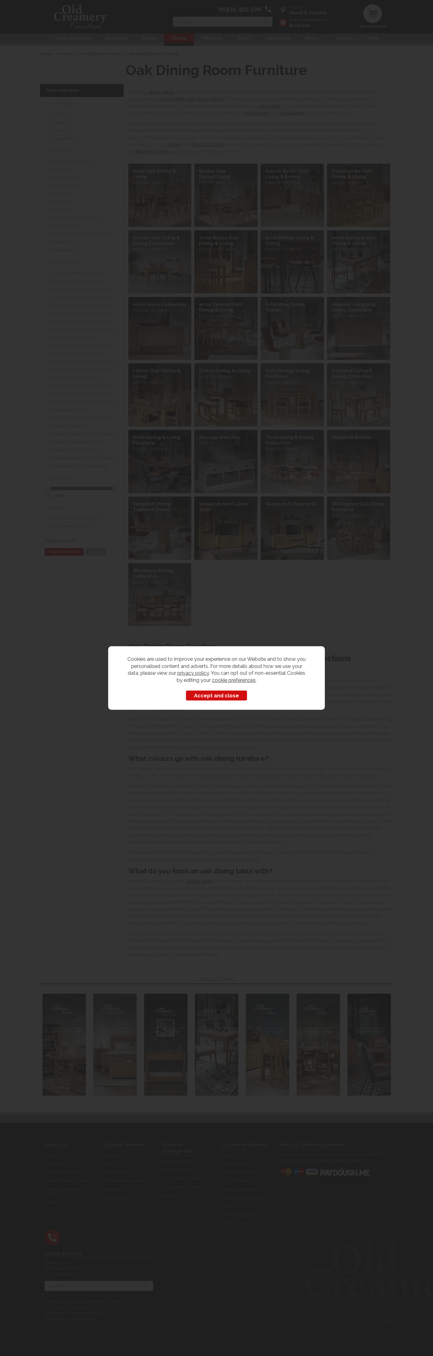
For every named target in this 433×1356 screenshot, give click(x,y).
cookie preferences (234, 680)
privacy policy (193, 673)
